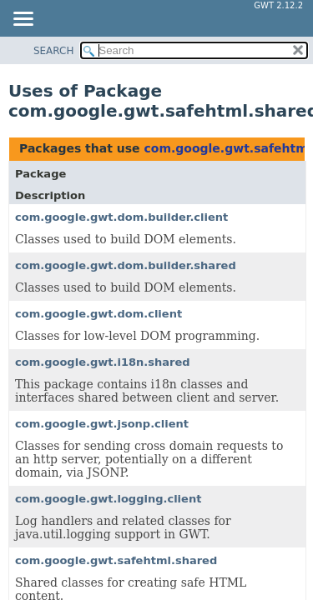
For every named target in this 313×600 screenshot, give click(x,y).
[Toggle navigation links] (22, 20)
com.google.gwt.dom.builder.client (121, 217)
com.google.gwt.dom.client (98, 314)
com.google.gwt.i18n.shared (102, 362)
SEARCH (53, 51)
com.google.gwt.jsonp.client (102, 424)
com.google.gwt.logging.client (108, 498)
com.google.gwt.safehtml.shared (116, 560)
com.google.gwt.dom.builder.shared (125, 265)
